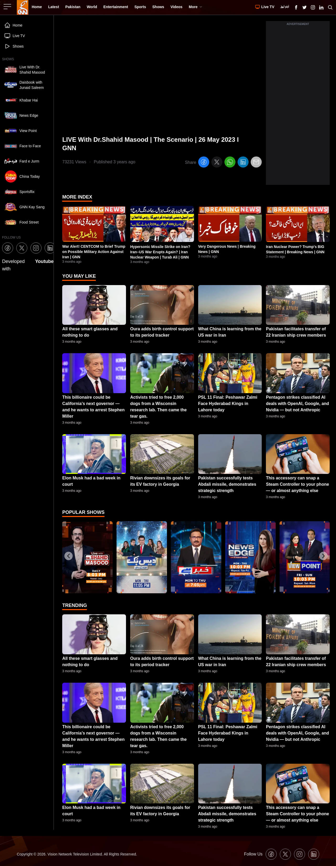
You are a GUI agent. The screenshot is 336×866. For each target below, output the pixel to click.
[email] (256, 162)
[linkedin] (243, 162)
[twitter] (216, 162)
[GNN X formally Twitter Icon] (304, 7)
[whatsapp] (229, 162)
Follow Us (253, 854)
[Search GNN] (330, 7)
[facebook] (203, 162)
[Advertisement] (298, 106)
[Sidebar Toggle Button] (8, 6)
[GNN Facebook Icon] (296, 7)
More (195, 7)
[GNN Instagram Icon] (313, 7)
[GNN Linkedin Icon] (321, 7)
